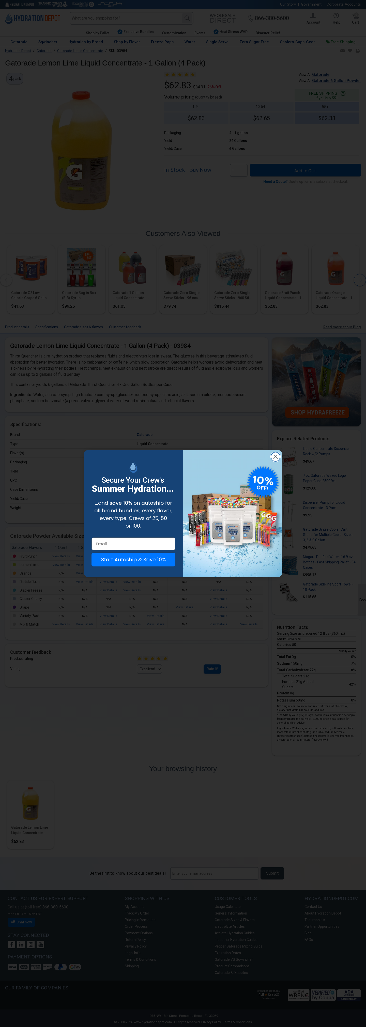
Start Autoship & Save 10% (133, 559)
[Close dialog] (275, 456)
